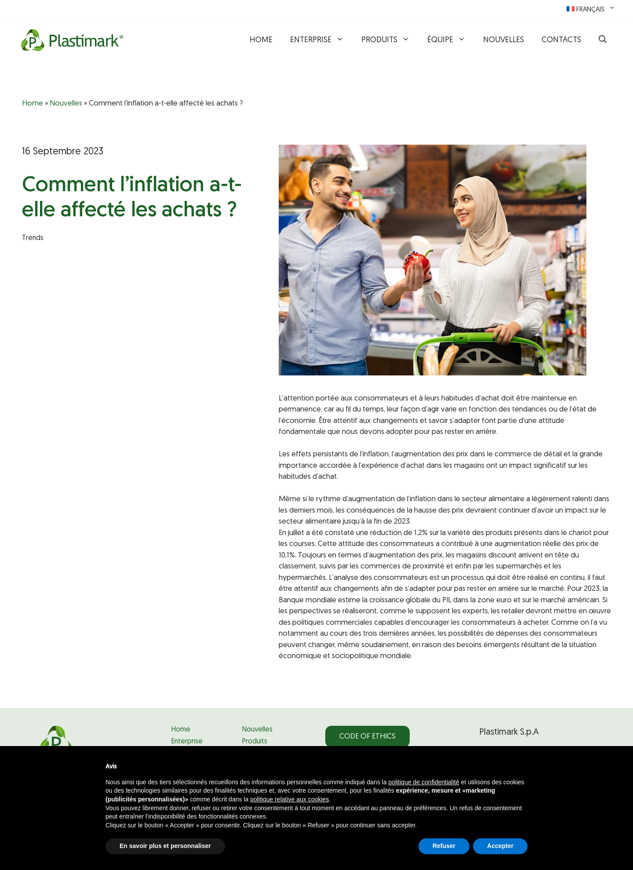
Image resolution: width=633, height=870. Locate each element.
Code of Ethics (367, 736)
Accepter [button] (500, 845)
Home (261, 40)
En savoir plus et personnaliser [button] (165, 845)
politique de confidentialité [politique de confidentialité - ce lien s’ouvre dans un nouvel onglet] (424, 782)
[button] (602, 40)
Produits (389, 40)
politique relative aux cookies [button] (289, 799)
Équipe (450, 40)
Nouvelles (503, 40)
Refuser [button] (444, 845)
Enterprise (321, 40)
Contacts (561, 40)
